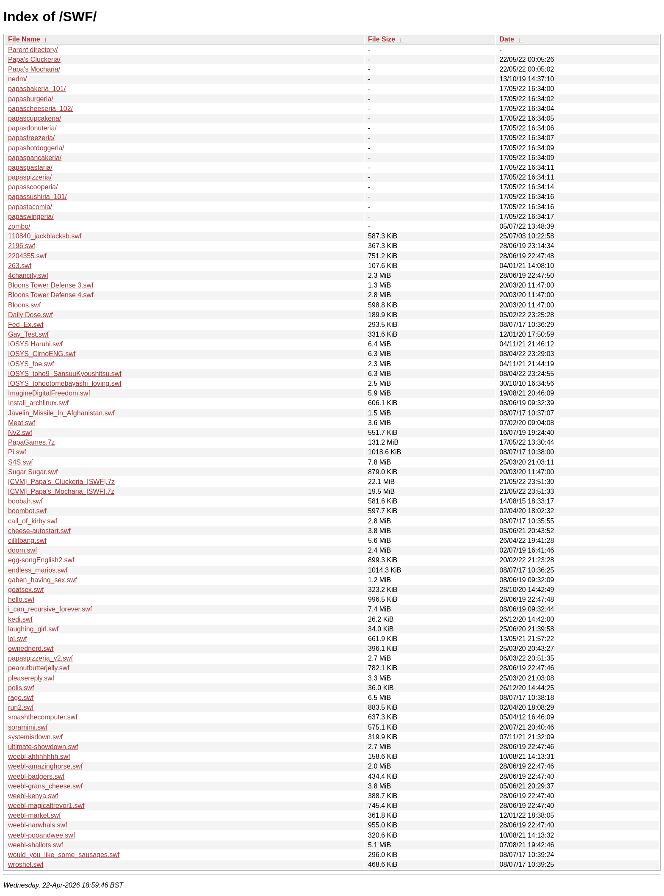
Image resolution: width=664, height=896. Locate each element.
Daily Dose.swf (30, 314)
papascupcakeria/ (34, 118)
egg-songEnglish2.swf (41, 560)
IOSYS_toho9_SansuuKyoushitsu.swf (65, 373)
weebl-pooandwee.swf (41, 835)
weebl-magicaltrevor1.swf (46, 805)
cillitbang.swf (27, 540)
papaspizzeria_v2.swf (40, 658)
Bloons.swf (24, 305)
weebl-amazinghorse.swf (45, 766)
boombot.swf (27, 510)
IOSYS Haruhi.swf (35, 344)
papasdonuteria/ (32, 128)
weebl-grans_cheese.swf (45, 786)
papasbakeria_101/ (37, 88)
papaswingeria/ (31, 216)
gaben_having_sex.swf (42, 580)
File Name (24, 39)
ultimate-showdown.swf (43, 746)
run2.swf (20, 707)
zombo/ (19, 226)
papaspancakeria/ (34, 157)
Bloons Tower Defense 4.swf (51, 295)
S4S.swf (20, 462)
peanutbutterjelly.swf (38, 668)
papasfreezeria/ (31, 137)
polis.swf (21, 687)
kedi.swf (20, 619)
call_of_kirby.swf (32, 521)
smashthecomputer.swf (42, 717)
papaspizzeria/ (30, 177)
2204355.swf (27, 256)
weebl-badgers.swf (36, 776)
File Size (381, 39)
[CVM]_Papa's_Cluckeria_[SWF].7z (61, 481)
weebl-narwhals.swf (37, 825)
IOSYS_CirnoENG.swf (41, 353)
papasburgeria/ (30, 98)
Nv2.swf (20, 432)
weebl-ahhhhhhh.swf (39, 756)
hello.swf (21, 599)
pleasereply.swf (31, 678)
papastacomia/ (30, 206)
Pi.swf (17, 452)
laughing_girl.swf (33, 629)
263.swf (19, 265)
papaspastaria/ (30, 167)
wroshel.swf (26, 864)
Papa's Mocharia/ (34, 69)
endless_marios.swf (38, 570)
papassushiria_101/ (37, 196)
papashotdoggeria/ (36, 148)
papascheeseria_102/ (40, 108)
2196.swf (21, 245)
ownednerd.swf (31, 648)
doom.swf (22, 550)
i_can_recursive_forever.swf (50, 609)
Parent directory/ (33, 49)
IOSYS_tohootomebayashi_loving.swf (65, 383)
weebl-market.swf (34, 815)
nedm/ (17, 79)
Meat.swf (21, 422)
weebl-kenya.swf (33, 795)
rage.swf (20, 697)
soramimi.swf (27, 727)
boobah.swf (25, 501)
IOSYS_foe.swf (31, 364)
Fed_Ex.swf (26, 324)
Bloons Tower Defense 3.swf (51, 285)
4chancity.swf (28, 275)
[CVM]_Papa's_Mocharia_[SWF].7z (61, 491)
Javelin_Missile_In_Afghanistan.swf (61, 413)
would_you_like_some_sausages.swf (63, 854)
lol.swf (17, 638)
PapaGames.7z (31, 442)
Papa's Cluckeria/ (34, 59)
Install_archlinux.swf (38, 403)
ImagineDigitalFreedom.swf (49, 393)
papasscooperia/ (33, 187)
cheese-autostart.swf (39, 530)
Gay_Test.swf (28, 334)
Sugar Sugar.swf (33, 472)
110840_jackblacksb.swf (44, 236)
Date (506, 39)
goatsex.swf (26, 589)
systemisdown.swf (35, 737)
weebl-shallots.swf (35, 845)
